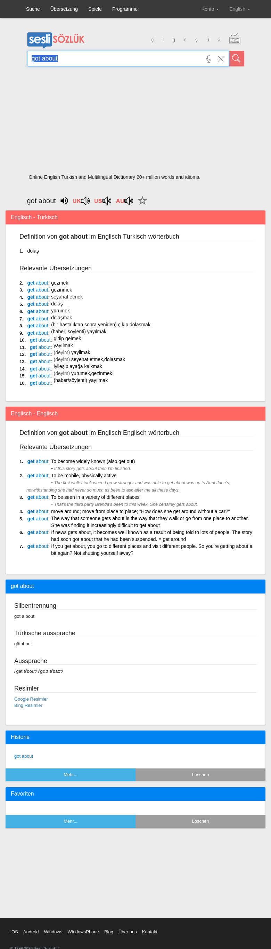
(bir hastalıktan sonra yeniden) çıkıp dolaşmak (100, 324)
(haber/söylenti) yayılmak (81, 380)
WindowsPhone (83, 931)
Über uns (127, 931)
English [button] (239, 9)
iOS (14, 931)
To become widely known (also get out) (93, 461)
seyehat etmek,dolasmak (98, 359)
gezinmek (61, 290)
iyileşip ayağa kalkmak (78, 366)
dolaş (33, 251)
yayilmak (80, 352)
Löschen (200, 774)
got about (23, 756)
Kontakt (149, 931)
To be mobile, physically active (83, 475)
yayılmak (63, 345)
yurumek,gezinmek (91, 373)
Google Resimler (31, 699)
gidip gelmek (67, 338)
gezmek (59, 283)
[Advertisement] (135, 122)
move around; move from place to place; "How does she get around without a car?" (140, 511)
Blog (108, 931)
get (37, 283)
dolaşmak (61, 317)
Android (31, 931)
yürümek (60, 310)
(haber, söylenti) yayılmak (78, 331)
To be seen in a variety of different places (95, 497)
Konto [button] (210, 9)
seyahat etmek (67, 297)
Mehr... (70, 774)
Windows (53, 931)
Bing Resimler (28, 705)
